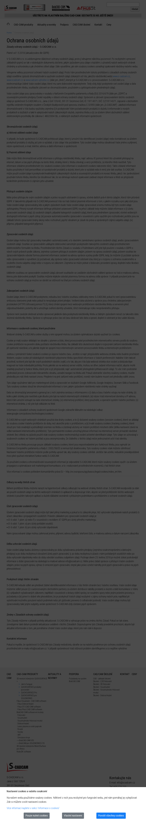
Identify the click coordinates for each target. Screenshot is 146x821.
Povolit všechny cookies (111, 815)
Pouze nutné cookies (37, 815)
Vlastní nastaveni (73, 815)
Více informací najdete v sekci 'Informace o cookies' (33, 808)
